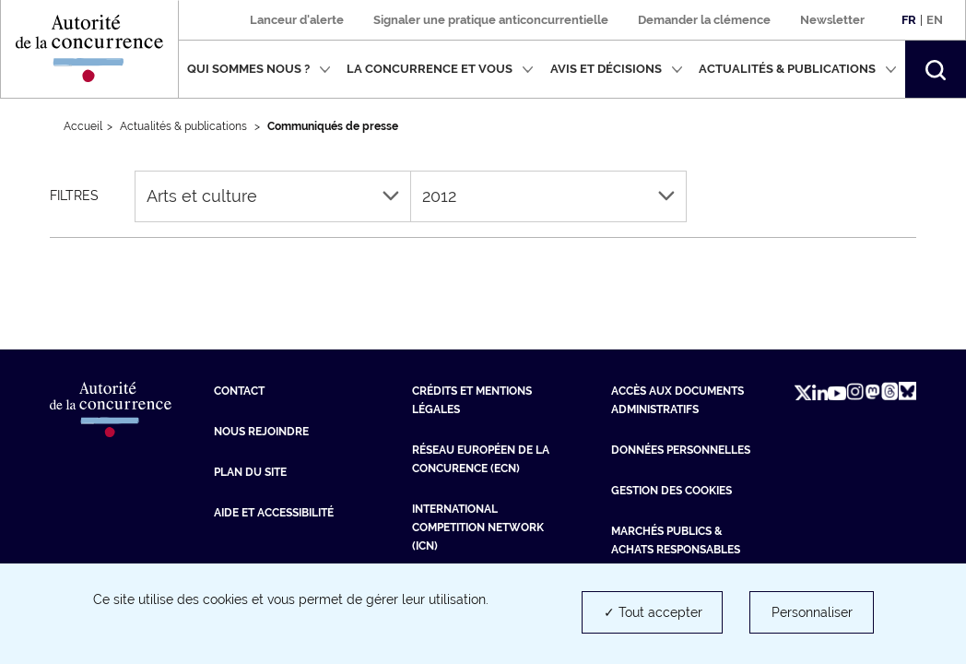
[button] (935, 69)
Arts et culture (273, 196)
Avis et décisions (616, 69)
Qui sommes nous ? (259, 69)
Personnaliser (812, 612)
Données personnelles (680, 450)
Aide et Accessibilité (274, 512)
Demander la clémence (704, 20)
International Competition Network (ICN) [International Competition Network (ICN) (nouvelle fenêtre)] (478, 527)
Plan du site (250, 472)
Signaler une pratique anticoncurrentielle (490, 20)
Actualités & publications (798, 69)
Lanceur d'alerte (297, 20)
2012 (548, 196)
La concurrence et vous (440, 69)
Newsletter (832, 20)
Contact (239, 391)
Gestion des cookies (671, 490)
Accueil (83, 126)
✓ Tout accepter (653, 612)
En (934, 20)
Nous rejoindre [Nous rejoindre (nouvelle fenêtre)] (261, 431)
